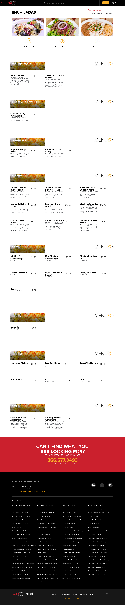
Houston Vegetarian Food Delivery (98, 560)
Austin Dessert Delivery (44, 509)
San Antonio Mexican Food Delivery (99, 571)
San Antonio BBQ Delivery (70, 564)
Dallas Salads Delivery (94, 534)
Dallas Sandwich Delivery (19, 538)
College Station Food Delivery (46, 523)
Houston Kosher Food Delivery (21, 553)
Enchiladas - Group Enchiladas (102, 13)
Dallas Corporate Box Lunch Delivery (48, 527)
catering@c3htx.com (28, 489)
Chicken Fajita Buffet (17, 221)
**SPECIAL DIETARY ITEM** (54, 76)
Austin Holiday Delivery (95, 509)
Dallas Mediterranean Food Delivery (99, 531)
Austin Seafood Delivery (44, 520)
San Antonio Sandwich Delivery (97, 574)
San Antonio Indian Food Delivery (47, 571)
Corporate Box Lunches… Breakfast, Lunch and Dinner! (29, 491)
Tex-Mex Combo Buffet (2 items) (18, 188)
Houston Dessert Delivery (45, 545)
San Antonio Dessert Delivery (46, 567)
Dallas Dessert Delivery (69, 527)
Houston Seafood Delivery (20, 560)
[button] (114, 2)
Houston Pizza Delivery (19, 556)
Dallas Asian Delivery (68, 523)
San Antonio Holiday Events (20, 571)
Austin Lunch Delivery (69, 513)
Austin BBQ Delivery (68, 505)
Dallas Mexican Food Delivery (21, 534)
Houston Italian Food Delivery (97, 549)
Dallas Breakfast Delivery (19, 527)
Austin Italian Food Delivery (45, 513)
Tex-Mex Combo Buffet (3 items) (53, 188)
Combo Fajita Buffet (54, 220)
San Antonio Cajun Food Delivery (22, 567)
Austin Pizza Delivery (43, 516)
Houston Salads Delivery (69, 556)
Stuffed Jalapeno (18, 272)
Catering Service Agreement (53, 418)
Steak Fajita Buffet (89, 204)
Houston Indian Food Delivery (71, 549)
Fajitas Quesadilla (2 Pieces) (55, 273)
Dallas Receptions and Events (71, 534)
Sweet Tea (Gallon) (89, 363)
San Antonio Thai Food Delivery (72, 578)
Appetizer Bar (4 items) (53, 150)
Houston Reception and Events (46, 556)
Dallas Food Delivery (94, 527)
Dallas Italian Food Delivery (45, 531)
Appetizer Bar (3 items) (18, 150)
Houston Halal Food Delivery (96, 545)
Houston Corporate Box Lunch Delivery (24, 545)
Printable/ (28, 47)
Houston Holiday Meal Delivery (46, 549)
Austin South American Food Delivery (73, 520)
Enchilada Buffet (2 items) (19, 205)
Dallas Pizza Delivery (43, 534)
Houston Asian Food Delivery (20, 542)
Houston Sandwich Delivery (96, 556)
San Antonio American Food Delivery (23, 564)
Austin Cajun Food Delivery (20, 509)
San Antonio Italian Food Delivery (72, 571)
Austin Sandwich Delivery (19, 520)
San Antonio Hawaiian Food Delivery (99, 567)
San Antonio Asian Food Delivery (47, 564)
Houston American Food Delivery (98, 538)
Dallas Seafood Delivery (44, 538)
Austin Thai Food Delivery (95, 520)
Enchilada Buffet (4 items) (54, 205)
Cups (82, 379)
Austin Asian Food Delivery (45, 505)
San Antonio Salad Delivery (70, 574)
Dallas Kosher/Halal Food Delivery (72, 531)
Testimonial (97, 47)
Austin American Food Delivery (21, 505)
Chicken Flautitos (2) (88, 257)
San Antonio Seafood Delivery (21, 578)
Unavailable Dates (107, 10)
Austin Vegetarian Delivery (20, 523)
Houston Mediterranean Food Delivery (74, 553)
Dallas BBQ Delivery (94, 523)
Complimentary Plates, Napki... (17, 114)
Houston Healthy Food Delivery (21, 549)
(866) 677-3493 (26, 486)
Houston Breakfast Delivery (70, 542)
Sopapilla (14, 327)
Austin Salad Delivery (94, 516)
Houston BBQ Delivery (44, 542)
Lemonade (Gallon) (19, 363)
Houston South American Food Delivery (49, 560)
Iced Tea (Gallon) (53, 363)
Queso (13, 289)
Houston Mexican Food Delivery (97, 553)
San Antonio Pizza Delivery (20, 574)
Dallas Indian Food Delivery (20, 531)
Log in (105, 2)
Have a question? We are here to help (62, 463)
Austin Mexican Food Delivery (21, 516)
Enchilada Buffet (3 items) (89, 221)
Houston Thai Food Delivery (71, 560)
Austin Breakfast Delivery (95, 505)
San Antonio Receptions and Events (48, 574)
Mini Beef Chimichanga (16, 257)
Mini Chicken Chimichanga (51, 257)
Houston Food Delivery (69, 545)
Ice (46, 379)
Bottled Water (17, 379)
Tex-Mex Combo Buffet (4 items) (87, 188)
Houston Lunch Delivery (44, 553)
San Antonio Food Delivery (70, 567)
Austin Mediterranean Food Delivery (99, 513)
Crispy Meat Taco (88, 272)
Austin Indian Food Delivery (20, 513)
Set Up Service (17, 75)
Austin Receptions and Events (71, 516)
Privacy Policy (67, 598)
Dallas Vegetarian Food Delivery (72, 538)
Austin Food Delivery (68, 509)
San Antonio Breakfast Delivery (97, 564)
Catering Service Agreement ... (18, 418)
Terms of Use (75, 598)
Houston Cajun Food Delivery (97, 542)
